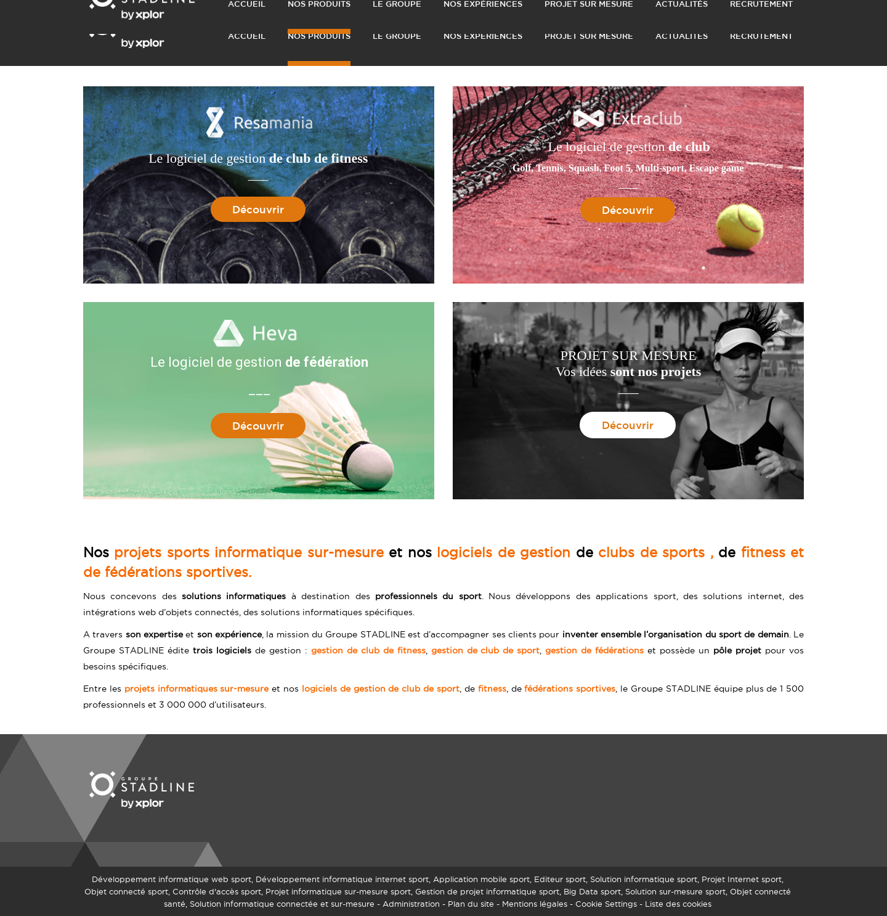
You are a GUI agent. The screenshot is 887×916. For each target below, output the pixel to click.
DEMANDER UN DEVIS (575, 9)
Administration (411, 903)
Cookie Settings (606, 903)
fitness (492, 688)
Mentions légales (534, 903)
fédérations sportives (569, 688)
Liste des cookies (678, 903)
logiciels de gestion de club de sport (381, 688)
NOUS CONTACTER (668, 9)
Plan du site (471, 903)
